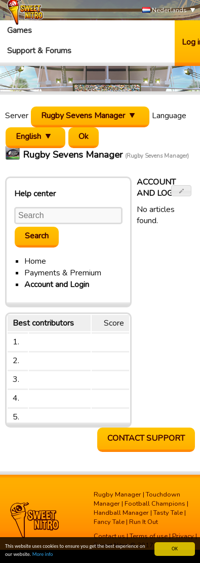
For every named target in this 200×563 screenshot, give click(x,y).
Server (16, 115)
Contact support (146, 438)
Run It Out (143, 521)
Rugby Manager (117, 494)
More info (42, 554)
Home (35, 261)
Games (19, 30)
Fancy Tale (109, 521)
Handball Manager (121, 512)
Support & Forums (39, 50)
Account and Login (56, 284)
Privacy (183, 536)
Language (169, 115)
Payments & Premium (62, 272)
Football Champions (155, 503)
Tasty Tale (168, 512)
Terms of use (149, 536)
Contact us (109, 536)
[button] (181, 190)
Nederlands (164, 10)
